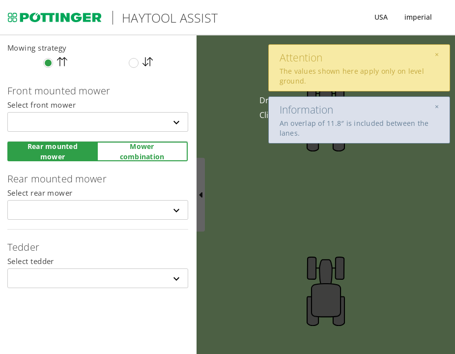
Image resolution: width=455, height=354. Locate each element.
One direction (62, 62)
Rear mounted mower (53, 151)
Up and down (147, 62)
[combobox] (97, 122)
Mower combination (142, 151)
